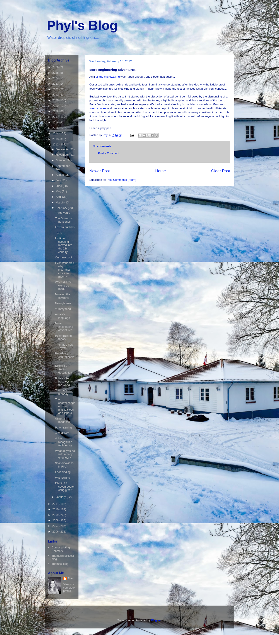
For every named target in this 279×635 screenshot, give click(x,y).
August (60, 174)
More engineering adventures (64, 327)
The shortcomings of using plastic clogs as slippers (65, 406)
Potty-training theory (63, 337)
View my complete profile (69, 587)
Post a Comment (108, 153)
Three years (62, 212)
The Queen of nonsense (63, 220)
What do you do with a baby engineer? (65, 454)
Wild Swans (62, 477)
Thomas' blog (59, 563)
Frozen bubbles (65, 227)
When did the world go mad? (63, 285)
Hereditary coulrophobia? (64, 357)
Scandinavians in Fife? (64, 464)
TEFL (58, 232)
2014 (56, 133)
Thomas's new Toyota (64, 346)
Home (160, 171)
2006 (56, 531)
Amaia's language (62, 316)
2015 (56, 128)
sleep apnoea (97, 108)
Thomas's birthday (61, 392)
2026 (56, 67)
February (62, 208)
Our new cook (63, 257)
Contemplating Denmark (60, 549)
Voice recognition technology (63, 442)
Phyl (70, 578)
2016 (56, 122)
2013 (56, 139)
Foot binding (63, 472)
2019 (56, 106)
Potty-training (63, 427)
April (59, 196)
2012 (56, 144)
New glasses (63, 303)
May (59, 191)
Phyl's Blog (82, 25)
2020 (56, 100)
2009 (56, 515)
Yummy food (63, 309)
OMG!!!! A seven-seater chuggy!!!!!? (65, 486)
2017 (56, 116)
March (60, 202)
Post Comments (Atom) (121, 179)
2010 (56, 509)
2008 (56, 520)
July (59, 180)
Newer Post (99, 171)
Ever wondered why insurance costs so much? (64, 269)
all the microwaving (108, 76)
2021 (56, 94)
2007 (56, 525)
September (63, 165)
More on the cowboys (62, 296)
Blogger (156, 620)
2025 (56, 72)
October (61, 160)
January (61, 496)
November (63, 154)
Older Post (220, 171)
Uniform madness (62, 420)
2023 (56, 83)
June (59, 186)
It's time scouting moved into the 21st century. (63, 245)
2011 (56, 503)
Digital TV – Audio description (63, 369)
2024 (56, 78)
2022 (56, 89)
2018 (56, 111)
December (63, 149)
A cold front (62, 433)
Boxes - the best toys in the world (64, 382)
